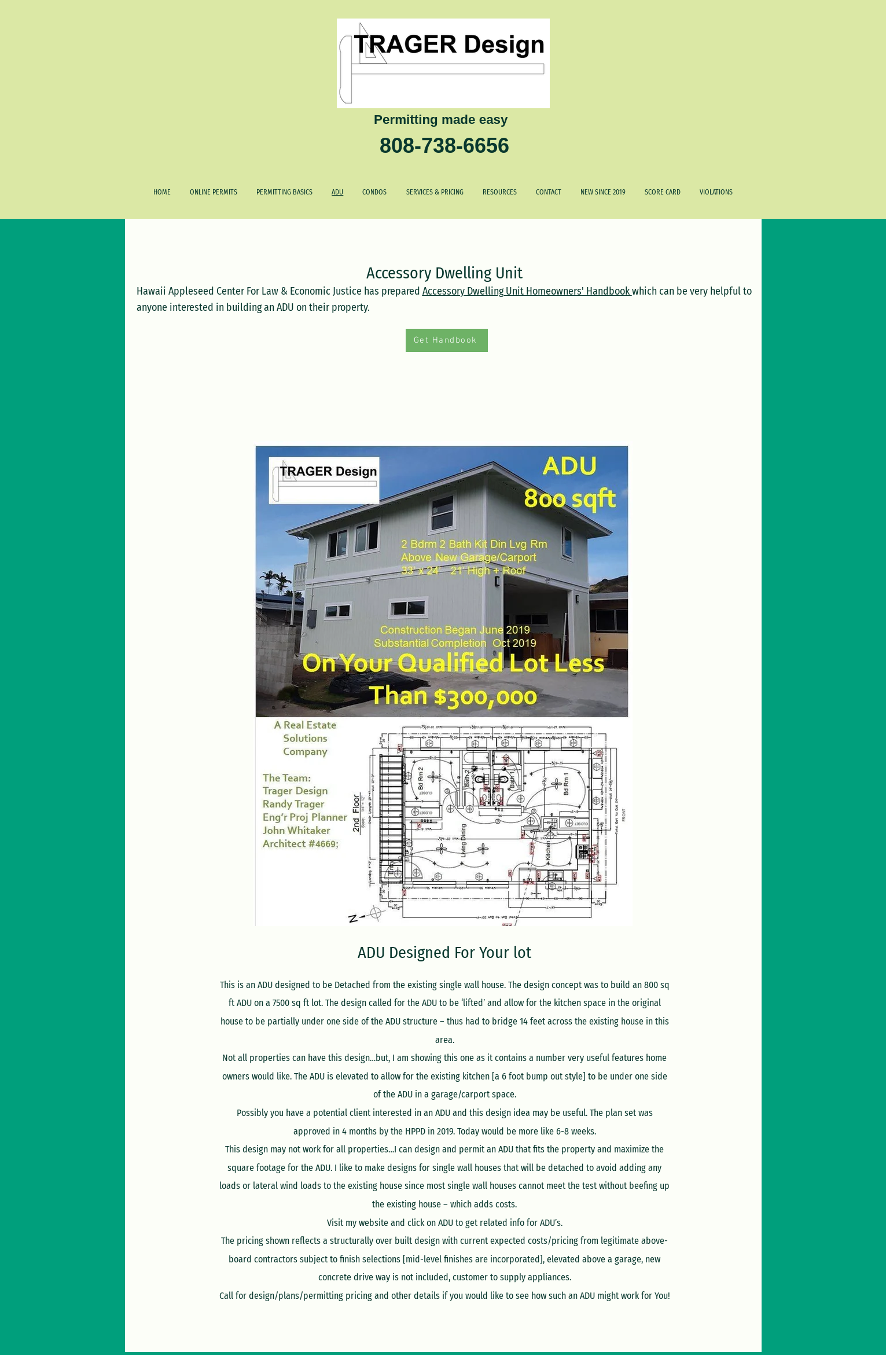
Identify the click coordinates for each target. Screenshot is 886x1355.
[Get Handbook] (447, 340)
